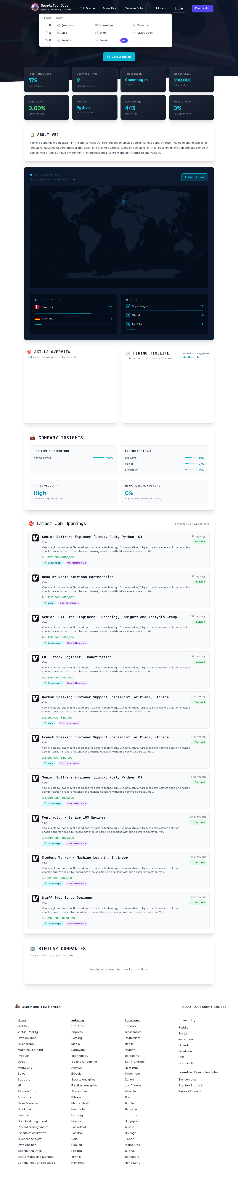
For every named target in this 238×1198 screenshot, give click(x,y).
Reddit (183, 1055)
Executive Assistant (32, 1160)
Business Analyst (30, 1166)
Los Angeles (133, 1112)
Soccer (76, 1148)
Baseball (77, 1160)
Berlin (129, 1071)
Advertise (109, 8)
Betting (76, 1065)
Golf (74, 1166)
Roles (22, 1047)
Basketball (78, 1154)
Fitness (76, 1124)
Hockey (76, 1172)
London (130, 1053)
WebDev (23, 1053)
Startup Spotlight (191, 1112)
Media (75, 1071)
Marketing (25, 1095)
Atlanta (130, 1118)
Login (179, 8)
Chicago (130, 1160)
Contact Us (186, 1090)
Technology (79, 1083)
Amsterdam (133, 1059)
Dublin (129, 1130)
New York (131, 1095)
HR (20, 1112)
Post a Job (202, 8)
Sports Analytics (30, 1178)
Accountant (26, 1124)
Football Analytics (84, 1112)
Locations (132, 1047)
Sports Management (32, 1148)
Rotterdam (132, 1065)
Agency (76, 1095)
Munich (130, 1077)
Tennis (76, 1184)
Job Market (88, 8)
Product (23, 1083)
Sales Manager (28, 1130)
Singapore (132, 1148)
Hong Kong (132, 1190)
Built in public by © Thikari (41, 1034)
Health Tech (79, 1136)
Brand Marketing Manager (36, 1184)
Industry (77, 1047)
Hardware (78, 1077)
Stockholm (133, 1101)
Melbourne (132, 1172)
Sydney (130, 1178)
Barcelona (132, 1083)
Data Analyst (27, 1172)
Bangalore (132, 1184)
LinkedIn (184, 1072)
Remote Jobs (27, 1118)
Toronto (131, 1142)
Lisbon (129, 1166)
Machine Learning (30, 1077)
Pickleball (78, 1190)
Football (77, 1178)
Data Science (27, 1065)
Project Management (33, 1154)
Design (22, 1089)
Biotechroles (187, 1107)
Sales (21, 1101)
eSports (77, 1059)
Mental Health (81, 1130)
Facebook (185, 1078)
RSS (181, 1084)
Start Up (77, 1053)
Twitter (183, 1060)
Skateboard (79, 1118)
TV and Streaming (84, 1089)
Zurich (129, 1107)
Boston (130, 1124)
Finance (23, 1142)
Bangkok (131, 1136)
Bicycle (76, 1101)
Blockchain (25, 1136)
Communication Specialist (36, 1190)
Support (24, 1107)
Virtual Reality (28, 1059)
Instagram (185, 1066)
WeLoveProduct (189, 1118)
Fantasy (77, 1142)
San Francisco (135, 1089)
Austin (129, 1154)
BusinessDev (26, 1071)
